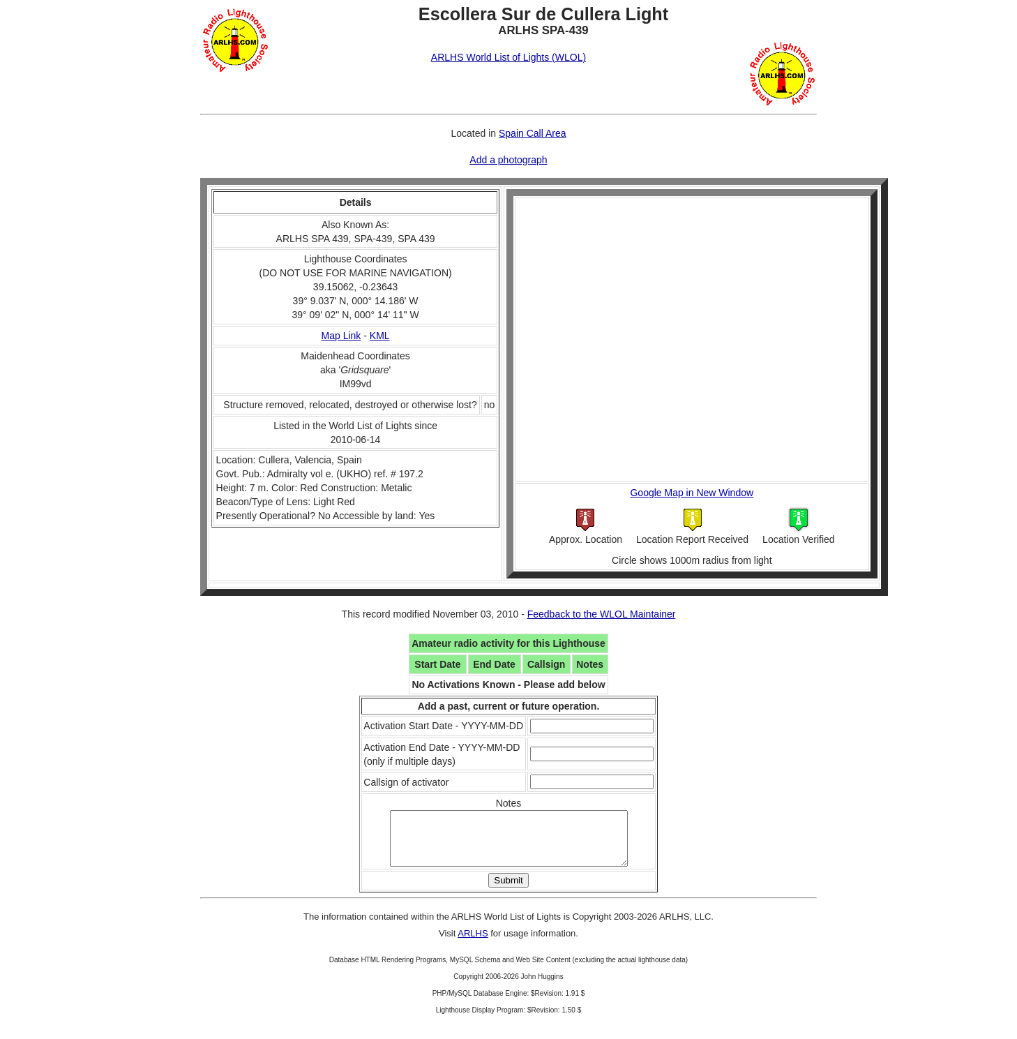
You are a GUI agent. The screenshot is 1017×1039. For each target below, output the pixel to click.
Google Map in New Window (691, 492)
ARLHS (473, 944)
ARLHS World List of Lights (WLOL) (508, 57)
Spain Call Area (532, 133)
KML (380, 335)
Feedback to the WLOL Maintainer (601, 614)
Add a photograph (508, 159)
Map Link (341, 335)
